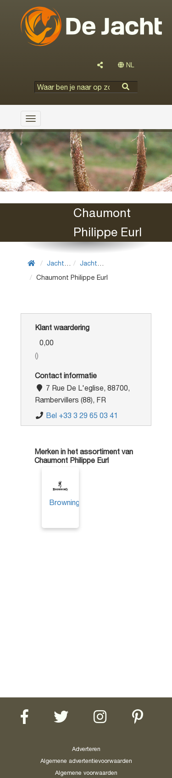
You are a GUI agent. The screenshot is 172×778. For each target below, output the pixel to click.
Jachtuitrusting (70, 263)
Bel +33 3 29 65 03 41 (82, 415)
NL (126, 65)
